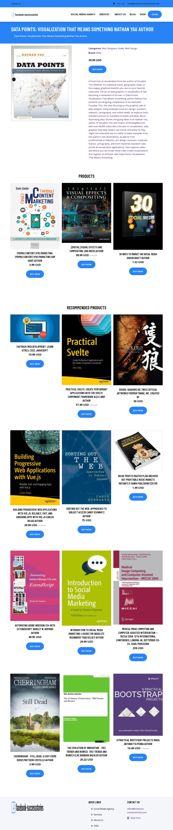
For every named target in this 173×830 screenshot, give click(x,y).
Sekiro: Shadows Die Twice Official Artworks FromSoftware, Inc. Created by (138, 393)
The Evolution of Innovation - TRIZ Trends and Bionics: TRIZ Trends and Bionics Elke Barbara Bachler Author (86, 751)
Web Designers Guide (113, 48)
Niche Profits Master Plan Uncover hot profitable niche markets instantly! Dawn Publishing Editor (138, 479)
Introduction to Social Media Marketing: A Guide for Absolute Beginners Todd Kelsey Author (86, 633)
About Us (120, 14)
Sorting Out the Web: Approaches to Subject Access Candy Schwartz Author (86, 512)
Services (98, 814)
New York (120, 3)
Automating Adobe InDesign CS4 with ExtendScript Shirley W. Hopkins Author (35, 629)
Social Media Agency (83, 14)
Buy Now (97, 69)
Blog (133, 14)
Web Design (131, 48)
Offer (155, 14)
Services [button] (104, 14)
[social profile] (23, 3)
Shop (143, 14)
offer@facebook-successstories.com (143, 3)
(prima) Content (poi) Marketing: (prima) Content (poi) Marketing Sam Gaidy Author (35, 256)
